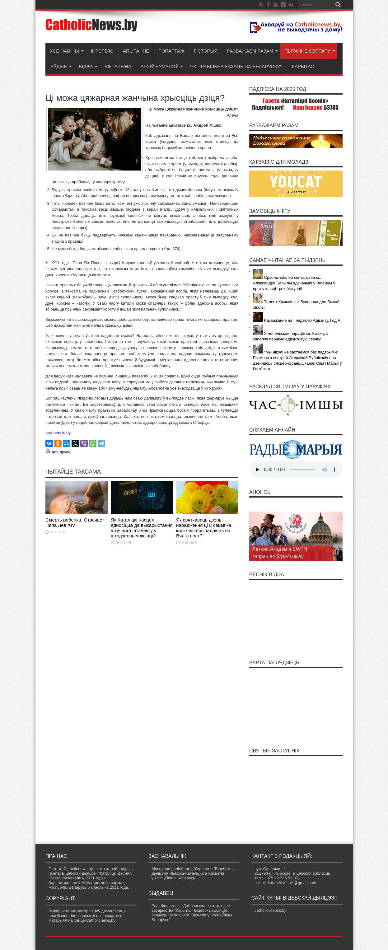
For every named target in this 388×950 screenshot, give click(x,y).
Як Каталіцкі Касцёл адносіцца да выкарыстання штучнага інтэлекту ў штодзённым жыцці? (142, 527)
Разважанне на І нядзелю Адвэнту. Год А (296, 320)
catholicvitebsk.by (270, 910)
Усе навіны (67, 51)
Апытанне (136, 51)
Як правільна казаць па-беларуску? (236, 66)
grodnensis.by (58, 432)
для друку (61, 452)
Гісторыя (206, 51)
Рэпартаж (171, 51)
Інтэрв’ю (102, 51)
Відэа (88, 66)
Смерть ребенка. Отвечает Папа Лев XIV (74, 522)
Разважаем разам (252, 51)
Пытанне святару (309, 51)
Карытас (303, 66)
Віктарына (118, 66)
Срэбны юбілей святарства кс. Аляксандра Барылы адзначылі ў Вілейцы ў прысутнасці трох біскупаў (294, 283)
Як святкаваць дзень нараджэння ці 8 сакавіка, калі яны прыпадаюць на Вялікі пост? (204, 527)
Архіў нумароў (162, 66)
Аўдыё (61, 66)
